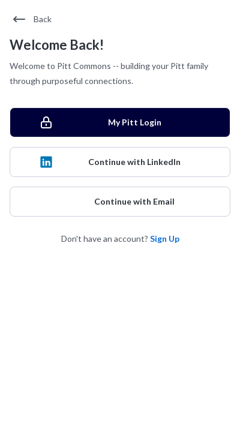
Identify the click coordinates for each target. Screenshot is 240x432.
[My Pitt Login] (120, 122)
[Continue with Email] (120, 202)
